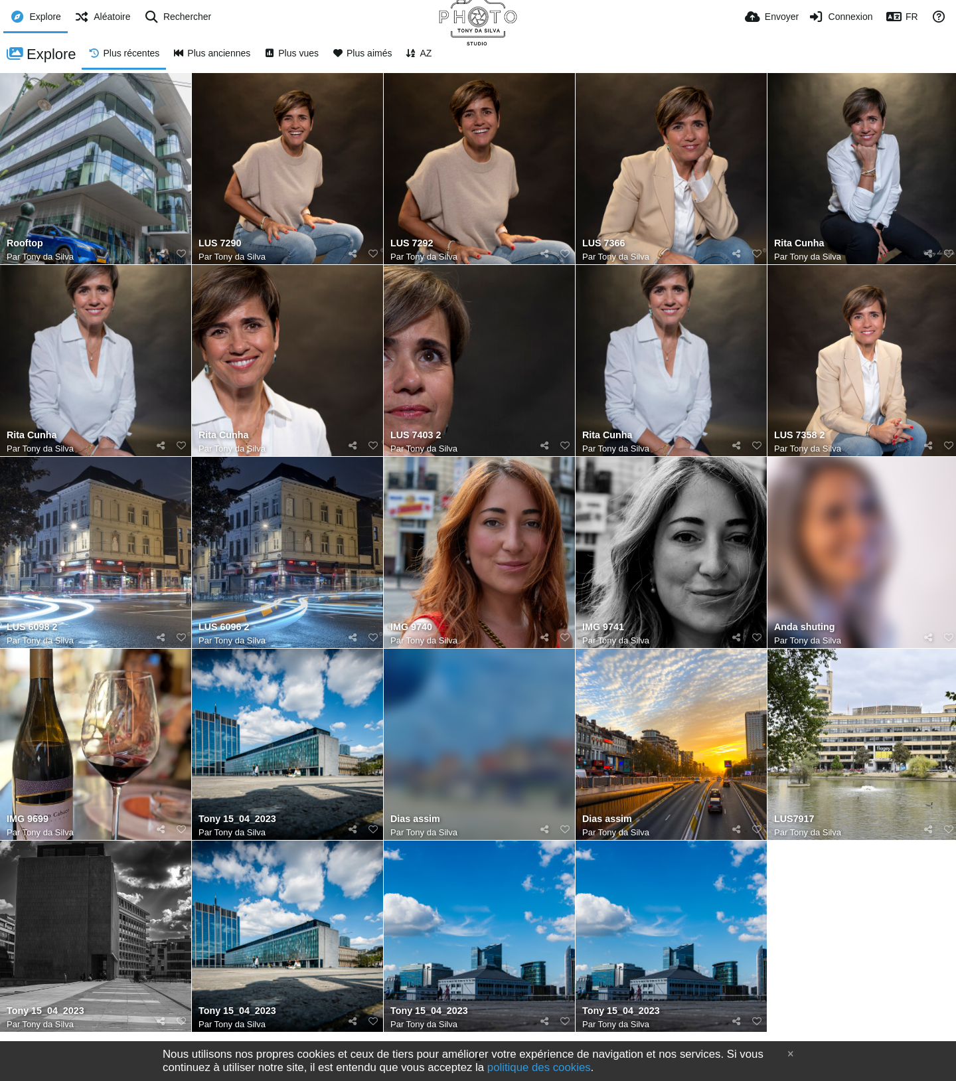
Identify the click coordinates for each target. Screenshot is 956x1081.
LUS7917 (794, 819)
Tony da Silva (48, 257)
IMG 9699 (27, 819)
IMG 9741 (603, 627)
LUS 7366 (603, 243)
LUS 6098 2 (32, 627)
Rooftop (25, 243)
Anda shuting (804, 627)
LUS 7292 (411, 243)
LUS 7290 (220, 243)
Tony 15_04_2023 (237, 819)
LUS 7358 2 (799, 435)
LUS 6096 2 (224, 627)
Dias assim (415, 819)
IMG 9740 (411, 627)
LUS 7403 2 (415, 435)
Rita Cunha (799, 243)
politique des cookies (539, 1067)
